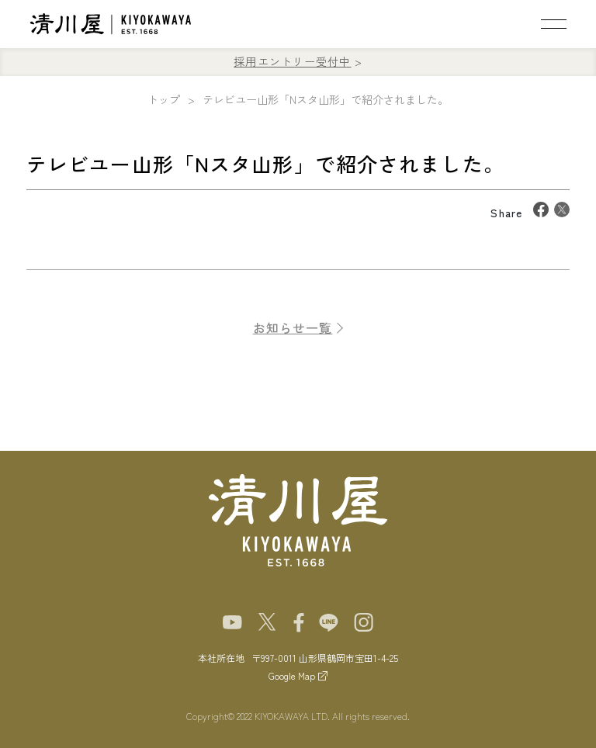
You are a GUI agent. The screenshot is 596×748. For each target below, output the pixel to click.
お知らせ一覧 (293, 333)
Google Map (292, 675)
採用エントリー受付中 (292, 61)
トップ (163, 99)
